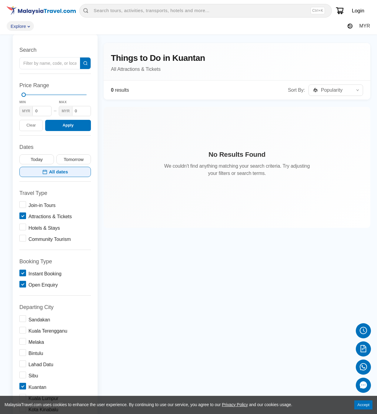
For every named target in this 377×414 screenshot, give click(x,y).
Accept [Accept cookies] (363, 404)
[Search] (85, 63)
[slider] (24, 95)
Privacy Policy (235, 404)
